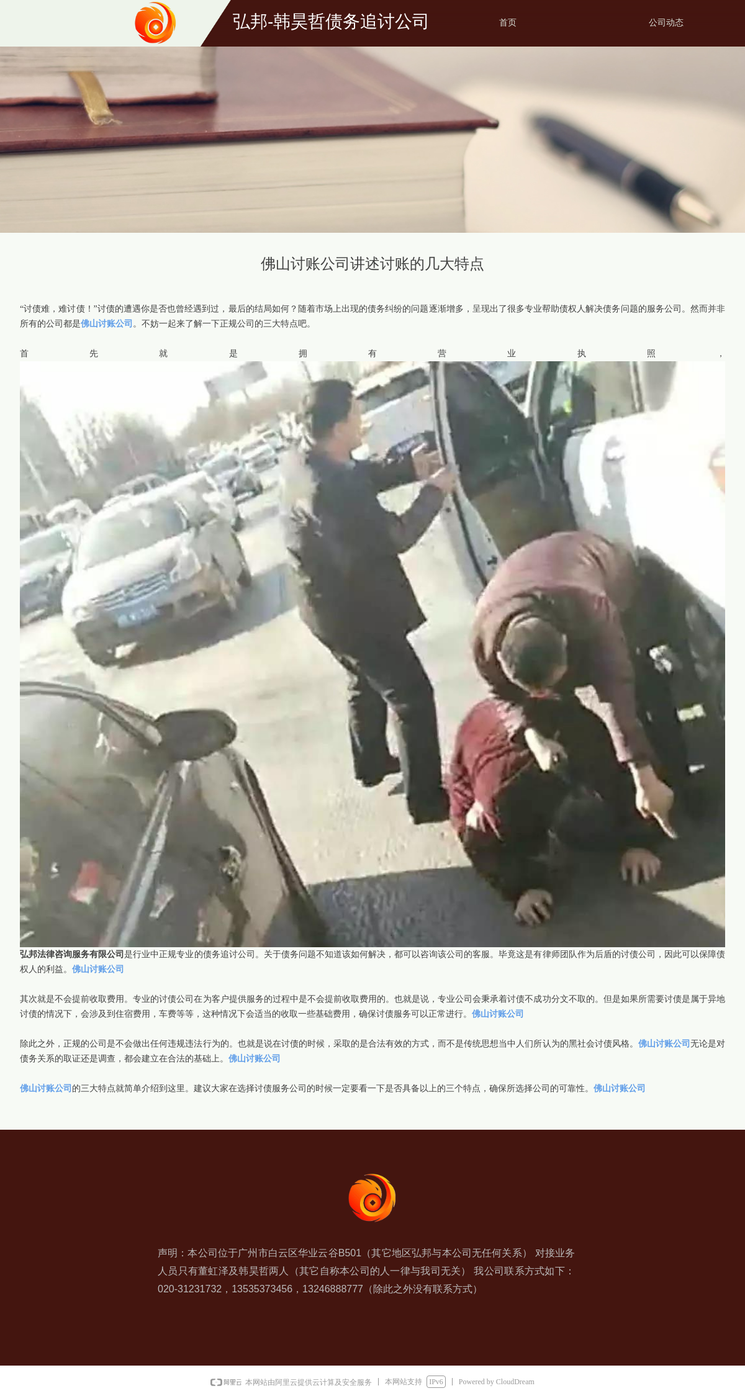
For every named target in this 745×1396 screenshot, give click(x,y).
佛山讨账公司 (107, 323)
